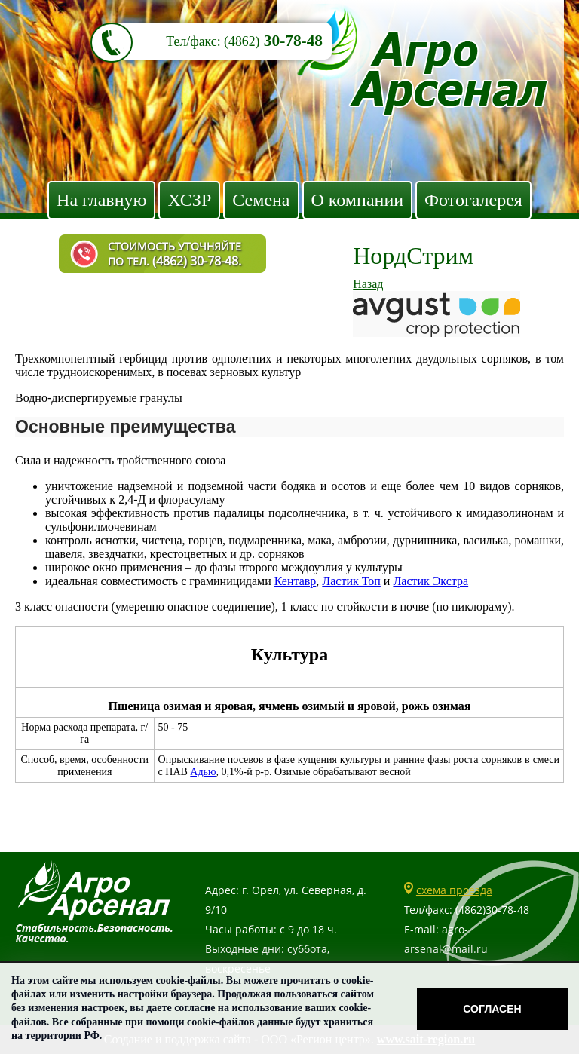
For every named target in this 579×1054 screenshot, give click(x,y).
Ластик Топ (351, 580)
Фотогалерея (473, 200)
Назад (368, 283)
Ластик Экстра (430, 580)
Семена (261, 200)
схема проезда (454, 890)
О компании (357, 200)
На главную (101, 200)
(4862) (241, 41)
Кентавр (295, 580)
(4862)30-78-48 (492, 909)
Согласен (492, 1009)
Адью (203, 771)
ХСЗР (189, 200)
